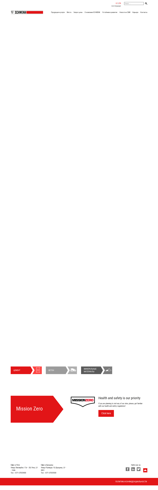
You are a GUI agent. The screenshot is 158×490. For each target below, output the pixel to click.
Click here (106, 413)
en (120, 3)
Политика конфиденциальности (131, 481)
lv (116, 3)
